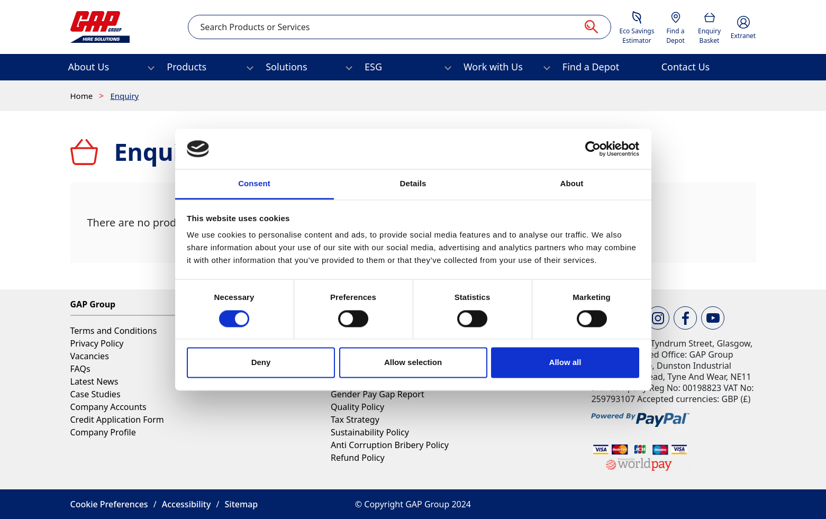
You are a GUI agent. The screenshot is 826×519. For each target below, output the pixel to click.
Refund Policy (358, 457)
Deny (261, 362)
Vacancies (89, 356)
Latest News (94, 381)
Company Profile (103, 432)
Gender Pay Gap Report (377, 394)
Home (82, 95)
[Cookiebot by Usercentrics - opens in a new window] (593, 149)
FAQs (80, 369)
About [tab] (572, 183)
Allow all (565, 362)
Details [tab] (413, 183)
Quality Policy (357, 407)
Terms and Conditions (113, 330)
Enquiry (124, 95)
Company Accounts (108, 407)
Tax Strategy (355, 419)
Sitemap (241, 504)
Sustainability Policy (370, 432)
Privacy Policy (97, 343)
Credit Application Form (117, 419)
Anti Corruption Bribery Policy (390, 445)
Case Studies (95, 394)
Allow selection (413, 362)
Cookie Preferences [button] (109, 504)
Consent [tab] (254, 183)
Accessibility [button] (186, 504)
